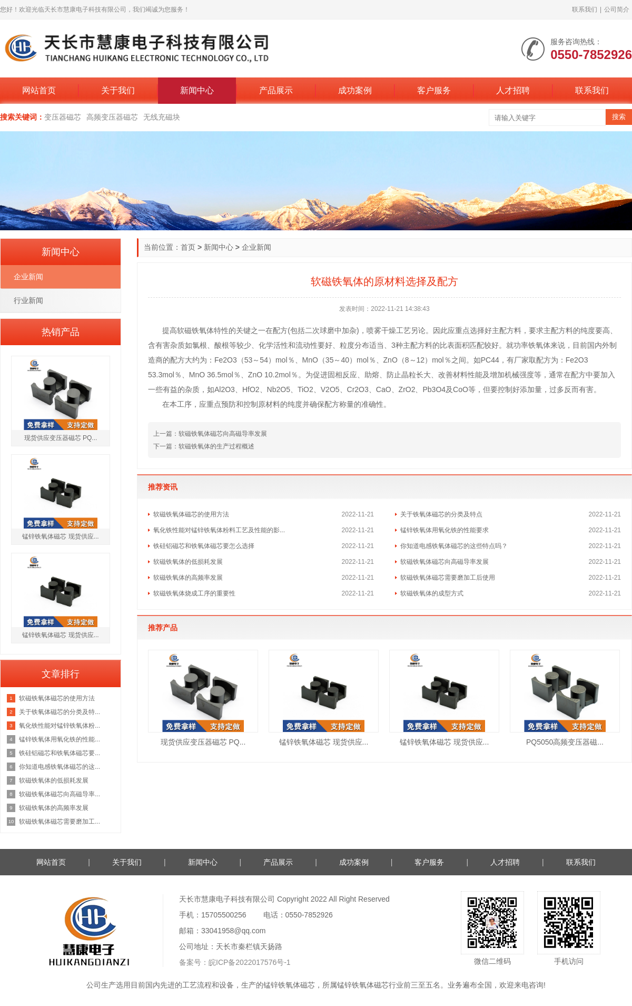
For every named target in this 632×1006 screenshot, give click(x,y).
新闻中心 (197, 90)
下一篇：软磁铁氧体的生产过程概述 (203, 446)
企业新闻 (256, 247)
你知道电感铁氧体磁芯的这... (59, 766)
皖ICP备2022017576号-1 (250, 962)
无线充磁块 (161, 117)
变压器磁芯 (62, 117)
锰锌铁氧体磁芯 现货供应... (324, 742)
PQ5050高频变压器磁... (565, 742)
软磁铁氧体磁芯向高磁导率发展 (444, 561)
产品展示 (276, 90)
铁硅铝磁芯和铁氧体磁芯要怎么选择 (203, 546)
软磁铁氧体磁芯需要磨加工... (59, 821)
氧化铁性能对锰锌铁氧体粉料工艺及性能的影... (219, 530)
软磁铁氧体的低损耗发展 (188, 561)
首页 (188, 247)
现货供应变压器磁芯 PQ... (203, 742)
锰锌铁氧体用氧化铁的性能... (59, 739)
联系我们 (584, 9)
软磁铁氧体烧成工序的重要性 (194, 593)
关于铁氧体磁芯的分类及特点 (441, 514)
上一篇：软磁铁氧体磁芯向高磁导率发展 (210, 433)
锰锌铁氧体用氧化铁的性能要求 (444, 530)
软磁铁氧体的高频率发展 (188, 577)
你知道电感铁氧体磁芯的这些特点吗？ (454, 546)
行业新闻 (28, 300)
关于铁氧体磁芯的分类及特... (59, 712)
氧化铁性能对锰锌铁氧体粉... (59, 725)
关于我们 (118, 90)
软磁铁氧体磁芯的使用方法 (191, 514)
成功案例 (355, 90)
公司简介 (616, 9)
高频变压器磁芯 (112, 117)
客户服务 (434, 90)
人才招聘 (513, 90)
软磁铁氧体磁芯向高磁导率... (59, 794)
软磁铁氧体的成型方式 (431, 593)
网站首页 (39, 90)
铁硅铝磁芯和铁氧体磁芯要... (59, 753)
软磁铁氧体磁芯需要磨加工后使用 (447, 577)
